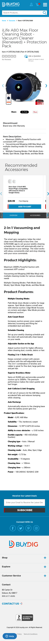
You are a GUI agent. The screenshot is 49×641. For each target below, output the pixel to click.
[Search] (24, 12)
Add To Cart (24, 206)
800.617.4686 (8, 596)
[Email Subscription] (24, 502)
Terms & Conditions (30, 634)
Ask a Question (34, 56)
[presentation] (3, 86)
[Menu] (45, 4)
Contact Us (10, 603)
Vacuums (12, 21)
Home (4, 21)
